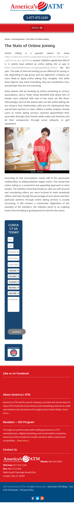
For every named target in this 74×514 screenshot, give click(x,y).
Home (7, 39)
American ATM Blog (57, 486)
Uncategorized (18, 39)
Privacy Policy (27, 489)
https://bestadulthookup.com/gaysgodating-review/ (31, 67)
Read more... (23, 440)
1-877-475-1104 (37, 17)
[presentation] (26, 319)
